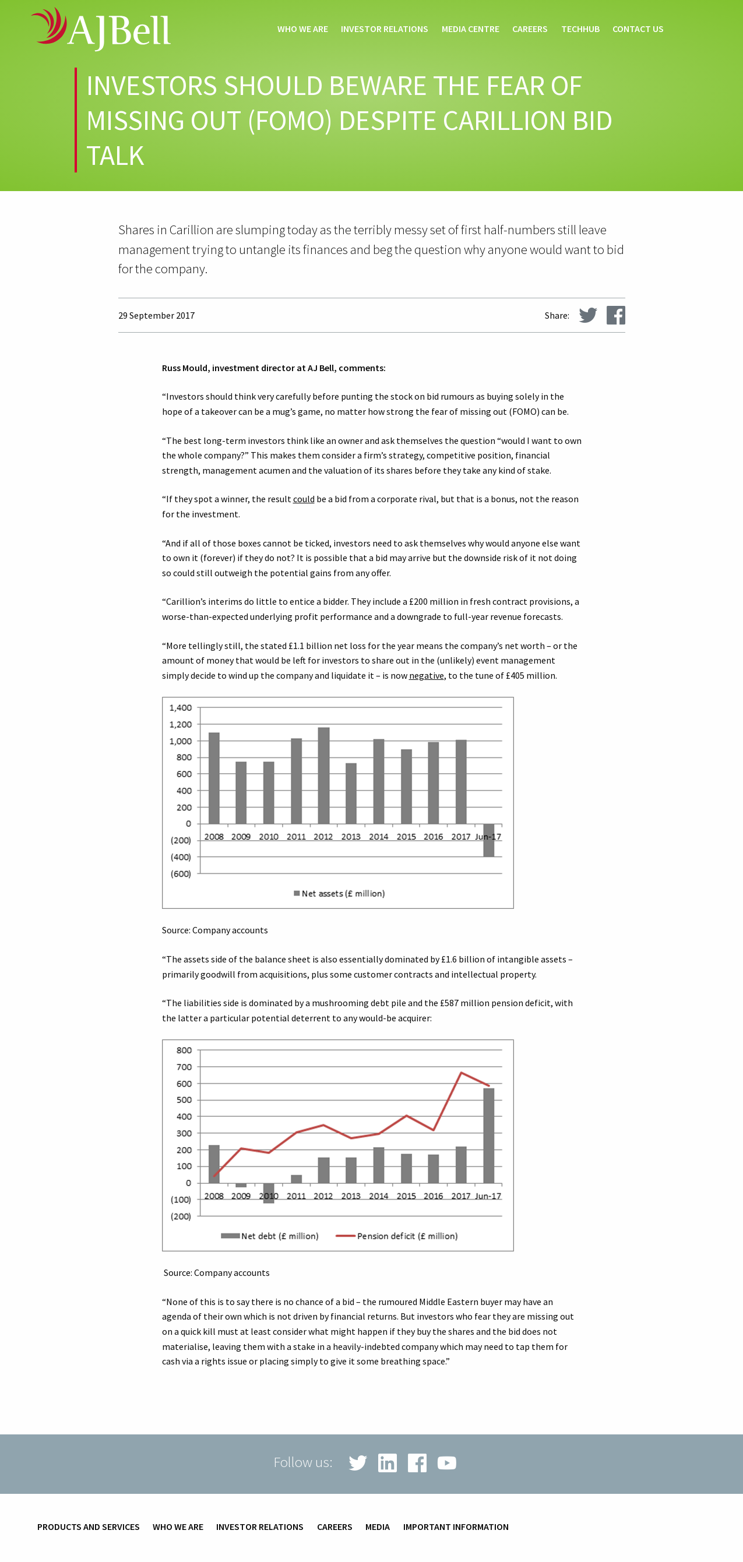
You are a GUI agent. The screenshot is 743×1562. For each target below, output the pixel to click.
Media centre (470, 29)
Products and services (88, 1527)
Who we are (302, 29)
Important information (456, 1527)
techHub (580, 29)
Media (377, 1527)
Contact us (638, 29)
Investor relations (384, 29)
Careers (530, 29)
